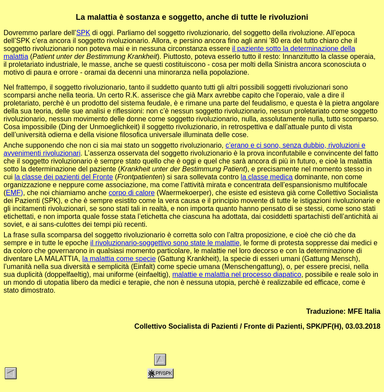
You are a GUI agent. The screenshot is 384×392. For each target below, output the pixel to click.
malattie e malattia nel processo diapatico (236, 274)
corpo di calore (132, 192)
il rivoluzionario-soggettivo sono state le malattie (164, 243)
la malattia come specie (119, 258)
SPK (83, 32)
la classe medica (267, 177)
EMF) (14, 192)
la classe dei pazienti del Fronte (63, 177)
